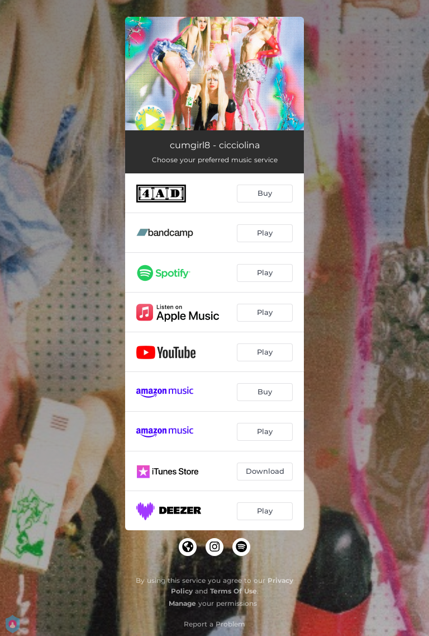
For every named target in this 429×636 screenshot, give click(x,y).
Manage (182, 603)
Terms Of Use (233, 591)
